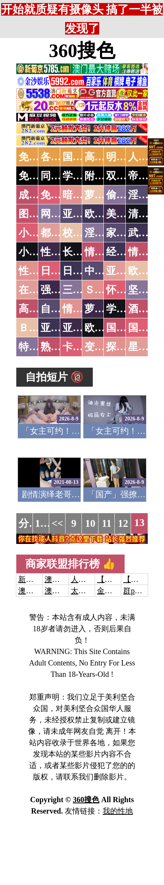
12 (123, 523)
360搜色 (82, 50)
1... (41, 523)
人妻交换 (86, 579)
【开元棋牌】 (119, 579)
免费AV (36, 157)
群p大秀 (136, 590)
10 (90, 523)
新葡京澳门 (37, 579)
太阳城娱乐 (90, 590)
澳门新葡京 (64, 590)
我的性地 (118, 811)
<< (57, 523)
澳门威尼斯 (64, 579)
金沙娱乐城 (116, 590)
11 (107, 523)
